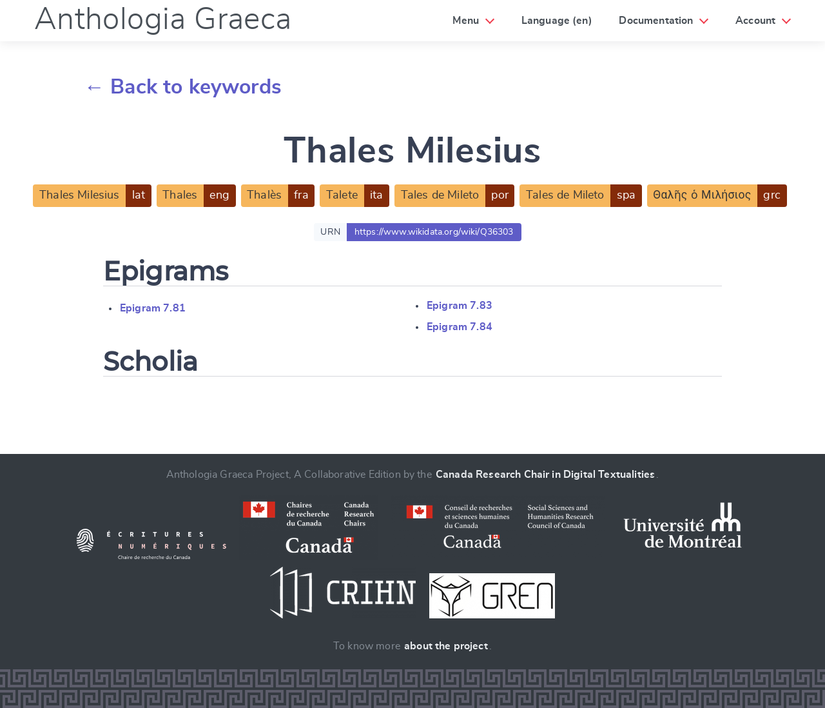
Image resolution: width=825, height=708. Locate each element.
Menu (465, 20)
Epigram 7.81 (153, 308)
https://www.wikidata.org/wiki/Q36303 (434, 232)
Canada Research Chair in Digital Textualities (545, 474)
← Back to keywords (183, 87)
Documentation (656, 20)
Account (755, 20)
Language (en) (556, 20)
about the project (446, 646)
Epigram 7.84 (459, 327)
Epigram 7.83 (459, 305)
